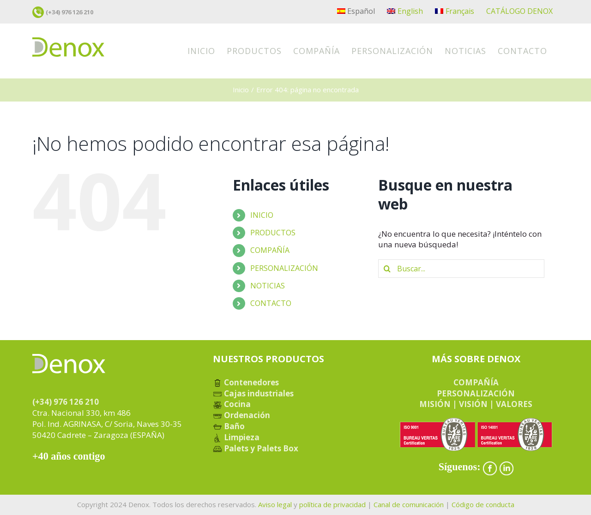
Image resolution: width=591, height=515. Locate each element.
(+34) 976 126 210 (69, 12)
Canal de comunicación (409, 504)
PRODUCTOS (273, 233)
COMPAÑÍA (269, 250)
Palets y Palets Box (255, 448)
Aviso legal (275, 504)
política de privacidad (332, 504)
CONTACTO (270, 303)
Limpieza (236, 437)
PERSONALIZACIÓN (284, 268)
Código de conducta (483, 504)
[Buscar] (387, 268)
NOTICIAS (267, 286)
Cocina (232, 404)
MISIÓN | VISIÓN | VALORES (475, 404)
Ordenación (241, 415)
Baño (229, 426)
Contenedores (246, 382)
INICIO (261, 215)
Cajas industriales (253, 393)
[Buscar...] (461, 268)
